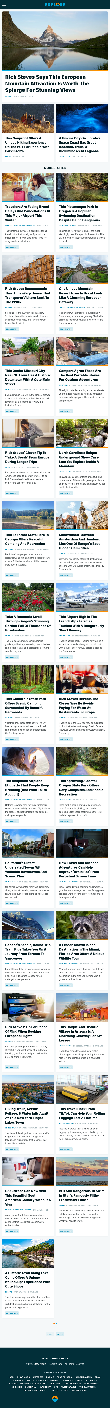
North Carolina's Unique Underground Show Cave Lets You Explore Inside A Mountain (79, 459)
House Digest (52, 1380)
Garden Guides (83, 1377)
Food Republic (64, 1377)
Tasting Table (68, 1387)
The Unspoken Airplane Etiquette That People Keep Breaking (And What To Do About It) (27, 787)
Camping (63, 385)
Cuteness (38, 1377)
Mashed (24, 1383)
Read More (11, 247)
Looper (13, 1383)
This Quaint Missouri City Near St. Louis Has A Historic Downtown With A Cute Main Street (28, 377)
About (45, 1358)
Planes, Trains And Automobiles (20, 226)
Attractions (64, 636)
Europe (8, 97)
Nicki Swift (56, 1383)
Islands (78, 1380)
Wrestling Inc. (79, 1390)
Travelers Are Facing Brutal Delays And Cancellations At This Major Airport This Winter (27, 213)
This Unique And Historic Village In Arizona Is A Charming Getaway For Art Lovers (80, 1034)
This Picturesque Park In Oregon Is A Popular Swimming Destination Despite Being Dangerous (79, 213)
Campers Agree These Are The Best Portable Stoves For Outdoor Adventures (80, 375)
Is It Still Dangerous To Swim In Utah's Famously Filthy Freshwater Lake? (82, 1195)
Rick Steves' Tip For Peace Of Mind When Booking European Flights (26, 1031)
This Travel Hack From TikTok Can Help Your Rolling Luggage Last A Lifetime (82, 1113)
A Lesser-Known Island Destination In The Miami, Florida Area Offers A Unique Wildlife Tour (81, 952)
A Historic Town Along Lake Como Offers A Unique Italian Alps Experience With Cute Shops (27, 1280)
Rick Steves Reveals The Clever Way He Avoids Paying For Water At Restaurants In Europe (78, 706)
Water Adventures (67, 226)
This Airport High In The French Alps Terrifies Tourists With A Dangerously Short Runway (81, 623)
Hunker (67, 1380)
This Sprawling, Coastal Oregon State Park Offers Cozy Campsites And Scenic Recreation (81, 787)
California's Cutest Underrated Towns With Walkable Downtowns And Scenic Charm (26, 870)
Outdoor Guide (73, 1383)
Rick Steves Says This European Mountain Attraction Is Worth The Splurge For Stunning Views (47, 83)
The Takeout (40, 1390)
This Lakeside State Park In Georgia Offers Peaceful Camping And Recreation (27, 539)
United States (65, 156)
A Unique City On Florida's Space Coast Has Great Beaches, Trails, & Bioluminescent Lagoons (79, 144)
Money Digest (39, 1383)
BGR (11, 1377)
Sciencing (16, 1387)
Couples (9, 636)
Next (59, 1334)
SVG (56, 1387)
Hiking (8, 156)
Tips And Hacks (66, 1123)
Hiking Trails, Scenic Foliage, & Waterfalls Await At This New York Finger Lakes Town (26, 1116)
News (61, 1205)
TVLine (54, 1390)
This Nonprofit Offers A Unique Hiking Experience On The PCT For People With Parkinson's (27, 144)
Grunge (19, 1380)
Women (64, 1390)
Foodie (50, 1377)
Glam (98, 1377)
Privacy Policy (60, 1358)
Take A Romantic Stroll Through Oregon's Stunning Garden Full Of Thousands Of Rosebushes (28, 623)
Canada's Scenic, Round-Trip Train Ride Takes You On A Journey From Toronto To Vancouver (28, 952)
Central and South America (72, 307)
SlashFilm (31, 1387)
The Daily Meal (87, 1387)
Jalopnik (90, 1380)
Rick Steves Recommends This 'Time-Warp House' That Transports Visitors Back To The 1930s (27, 295)
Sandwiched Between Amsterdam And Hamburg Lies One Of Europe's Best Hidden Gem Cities (79, 541)
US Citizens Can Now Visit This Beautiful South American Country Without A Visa (28, 1198)
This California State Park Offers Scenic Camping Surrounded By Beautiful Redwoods (25, 706)
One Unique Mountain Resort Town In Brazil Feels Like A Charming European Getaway (81, 295)
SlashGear (45, 1387)
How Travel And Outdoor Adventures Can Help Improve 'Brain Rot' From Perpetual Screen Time (79, 870)
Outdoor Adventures (68, 882)
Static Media (40, 1363)
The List (26, 1390)
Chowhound (23, 1377)
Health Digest (34, 1380)
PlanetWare (91, 1383)
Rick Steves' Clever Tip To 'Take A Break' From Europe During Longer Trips (27, 457)
